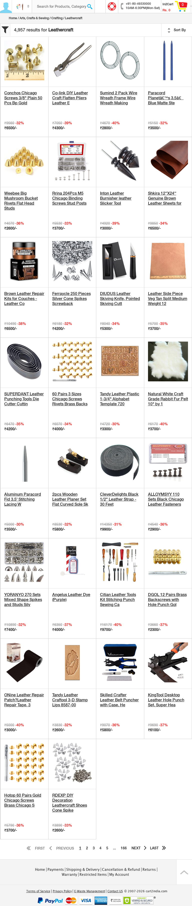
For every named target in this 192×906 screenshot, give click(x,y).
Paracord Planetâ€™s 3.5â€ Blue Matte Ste (166, 98)
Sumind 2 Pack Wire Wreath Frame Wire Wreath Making (118, 98)
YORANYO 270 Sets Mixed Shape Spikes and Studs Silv (23, 599)
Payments (56, 870)
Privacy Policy (62, 891)
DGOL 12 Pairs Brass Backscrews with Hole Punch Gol (167, 599)
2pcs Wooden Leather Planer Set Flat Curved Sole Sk (70, 499)
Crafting (56, 18)
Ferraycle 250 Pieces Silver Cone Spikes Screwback (71, 298)
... (114, 848)
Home (13, 18)
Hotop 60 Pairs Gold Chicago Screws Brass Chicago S (22, 800)
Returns (149, 870)
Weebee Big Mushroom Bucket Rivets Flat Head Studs (21, 201)
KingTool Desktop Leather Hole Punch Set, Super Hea (166, 700)
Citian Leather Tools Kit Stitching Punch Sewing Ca (118, 599)
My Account (119, 875)
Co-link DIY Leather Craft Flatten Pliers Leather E (70, 98)
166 (124, 848)
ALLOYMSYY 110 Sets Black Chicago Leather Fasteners (166, 499)
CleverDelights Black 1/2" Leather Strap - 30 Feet (119, 499)
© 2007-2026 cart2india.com (145, 891)
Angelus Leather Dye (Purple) (71, 597)
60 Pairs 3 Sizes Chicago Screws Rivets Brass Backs (70, 399)
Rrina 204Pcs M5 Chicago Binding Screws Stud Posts (69, 198)
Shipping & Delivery (83, 870)
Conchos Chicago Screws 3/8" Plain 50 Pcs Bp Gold (23, 98)
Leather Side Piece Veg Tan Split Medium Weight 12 (167, 298)
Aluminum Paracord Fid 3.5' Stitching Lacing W (22, 499)
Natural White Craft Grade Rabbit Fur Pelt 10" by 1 (168, 399)
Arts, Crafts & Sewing (34, 18)
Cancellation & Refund (121, 870)
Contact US (115, 891)
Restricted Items (93, 875)
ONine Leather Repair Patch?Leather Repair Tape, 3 (24, 700)
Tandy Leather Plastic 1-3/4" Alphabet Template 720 (119, 399)
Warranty (69, 875)
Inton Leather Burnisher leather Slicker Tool (116, 198)
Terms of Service (38, 891)
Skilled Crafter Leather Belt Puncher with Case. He (119, 700)
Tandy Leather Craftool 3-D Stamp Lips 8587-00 (70, 700)
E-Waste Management (89, 891)
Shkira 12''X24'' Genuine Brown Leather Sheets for (165, 198)
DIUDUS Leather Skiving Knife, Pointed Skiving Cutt (120, 298)
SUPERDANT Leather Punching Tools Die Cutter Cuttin (24, 399)
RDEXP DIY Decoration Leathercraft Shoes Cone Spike (69, 803)
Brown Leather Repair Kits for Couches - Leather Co (24, 298)
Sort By (177, 30)
